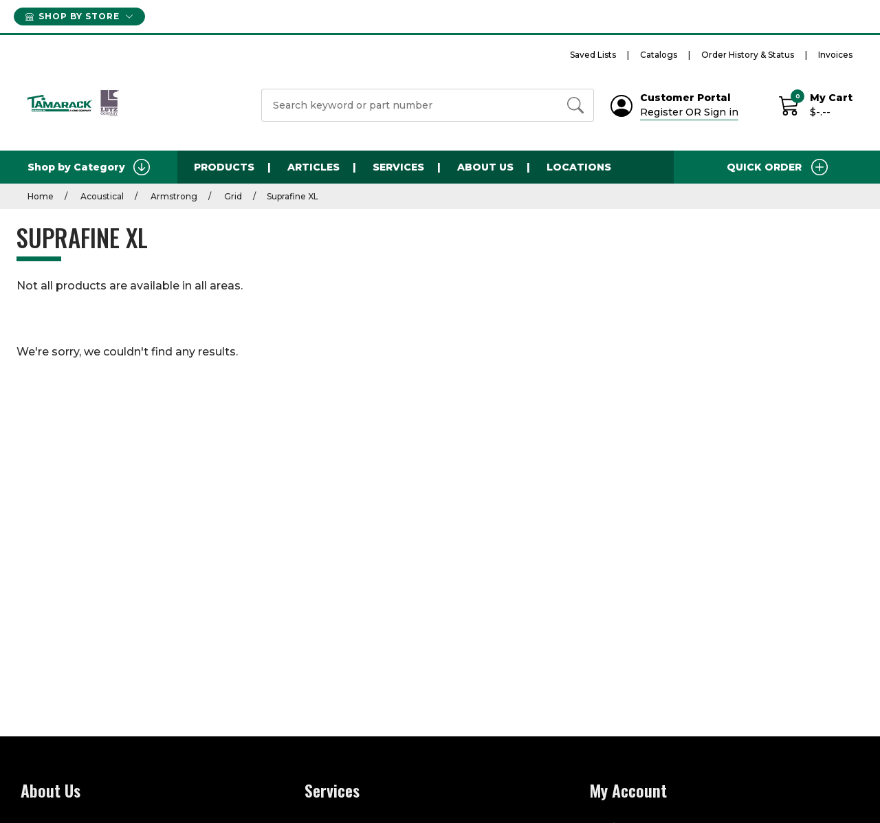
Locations (579, 167)
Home (41, 196)
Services (398, 167)
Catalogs (658, 55)
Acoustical (101, 196)
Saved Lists (593, 55)
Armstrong (172, 196)
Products (224, 167)
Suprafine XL (292, 196)
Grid (232, 196)
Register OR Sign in (689, 112)
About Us (485, 167)
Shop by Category (89, 167)
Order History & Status (747, 55)
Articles (313, 167)
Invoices (835, 55)
